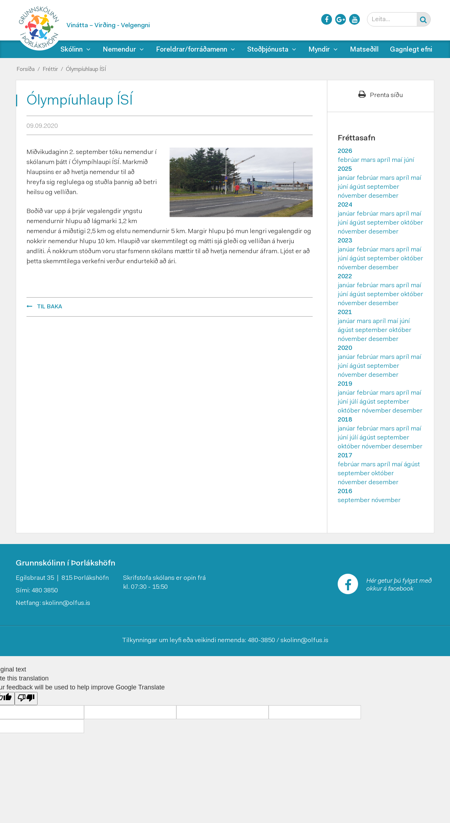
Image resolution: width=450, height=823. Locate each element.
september (383, 187)
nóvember (353, 196)
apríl (384, 160)
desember (383, 196)
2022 (345, 277)
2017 (345, 456)
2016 (345, 491)
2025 (345, 169)
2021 (345, 312)
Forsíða (25, 69)
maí (398, 160)
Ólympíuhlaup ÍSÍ (86, 69)
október (412, 223)
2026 (345, 151)
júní (409, 160)
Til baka (49, 307)
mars (369, 160)
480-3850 (261, 640)
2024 (345, 205)
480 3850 (44, 591)
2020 (345, 348)
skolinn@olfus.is (66, 603)
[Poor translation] (26, 698)
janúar (347, 178)
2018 (345, 420)
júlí (354, 402)
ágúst (358, 187)
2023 (345, 241)
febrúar (349, 160)
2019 (345, 384)
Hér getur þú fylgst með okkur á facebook (399, 585)
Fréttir (50, 69)
